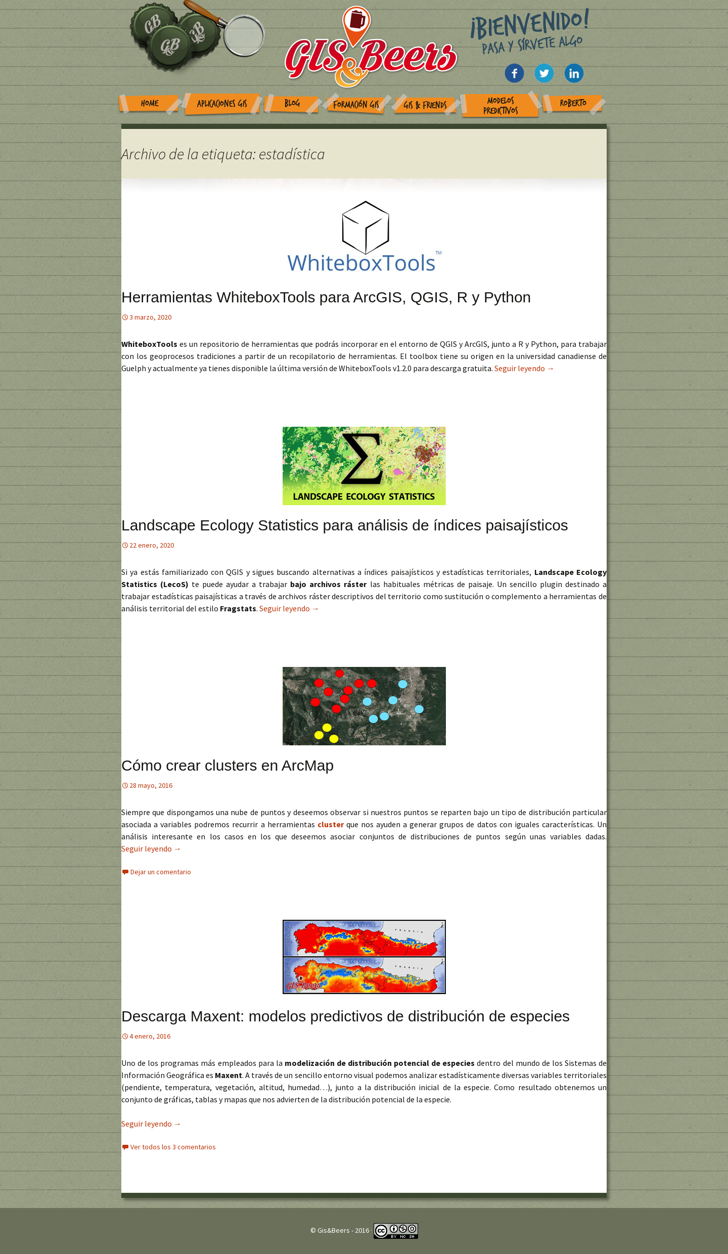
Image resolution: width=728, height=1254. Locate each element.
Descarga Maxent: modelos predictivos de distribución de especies (345, 1016)
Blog (292, 103)
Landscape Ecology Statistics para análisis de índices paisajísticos (344, 525)
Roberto (573, 103)
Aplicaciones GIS (222, 104)
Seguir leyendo (524, 368)
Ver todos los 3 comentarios (173, 1146)
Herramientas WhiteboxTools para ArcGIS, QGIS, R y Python (326, 297)
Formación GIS (356, 105)
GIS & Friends (425, 105)
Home (149, 103)
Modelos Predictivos (500, 106)
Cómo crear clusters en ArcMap (227, 765)
